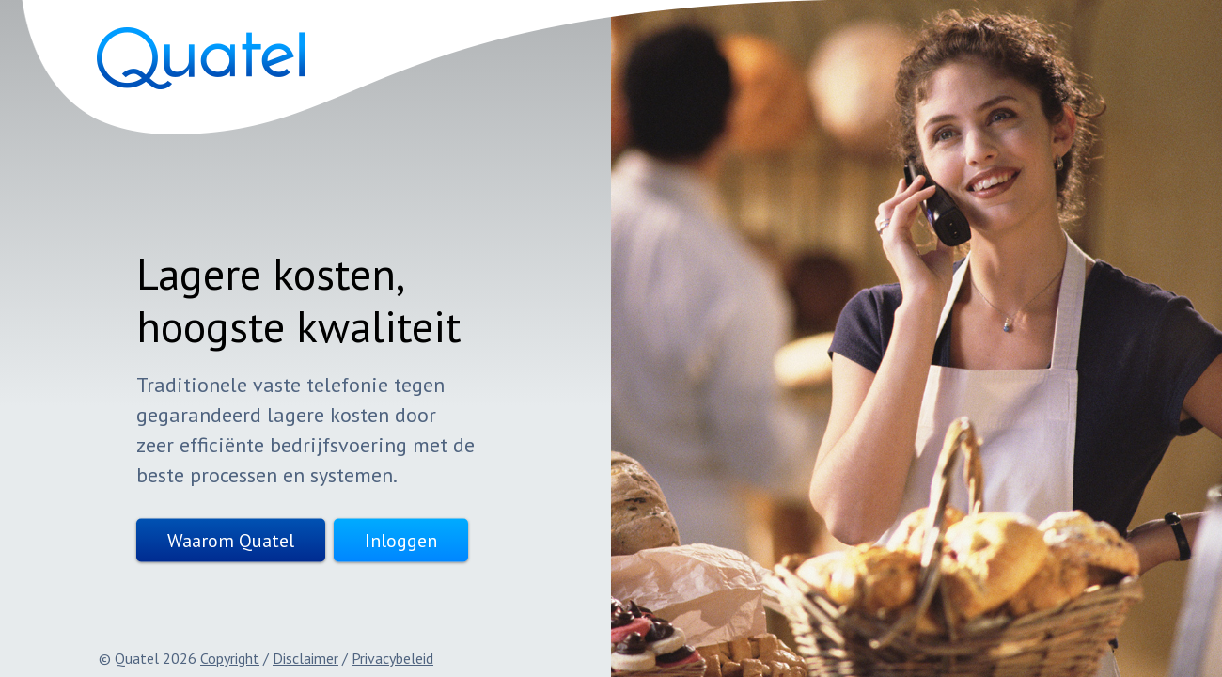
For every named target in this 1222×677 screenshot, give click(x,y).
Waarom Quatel (197, 540)
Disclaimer (305, 658)
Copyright (229, 658)
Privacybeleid (392, 658)
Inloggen (368, 540)
